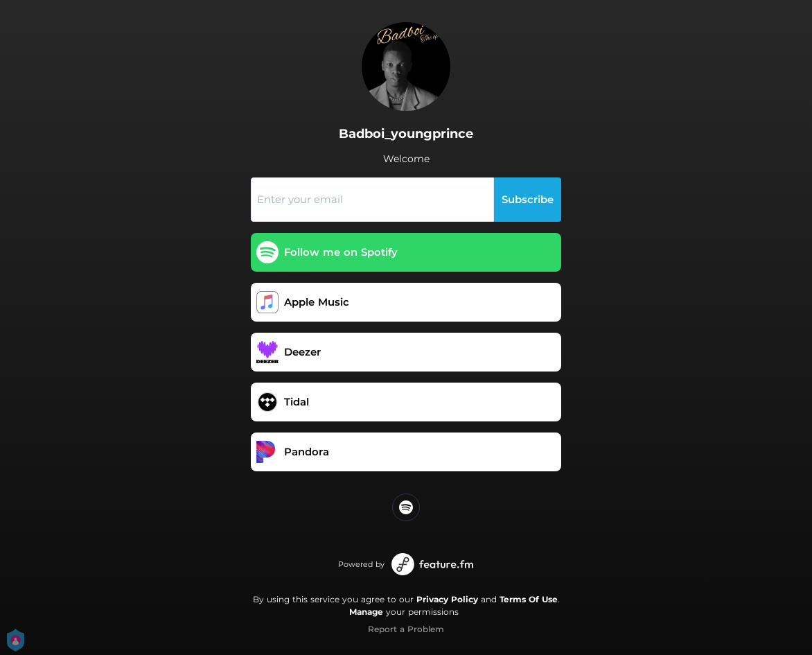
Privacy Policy (447, 599)
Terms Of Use (529, 599)
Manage (366, 611)
